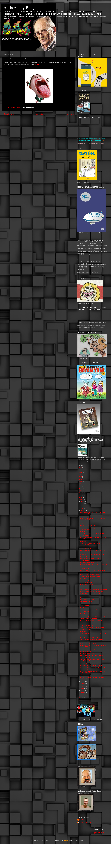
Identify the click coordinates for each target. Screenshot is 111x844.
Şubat (82, 692)
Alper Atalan (82, 819)
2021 (80, 472)
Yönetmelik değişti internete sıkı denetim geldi (92, 576)
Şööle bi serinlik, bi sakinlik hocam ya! (90, 574)
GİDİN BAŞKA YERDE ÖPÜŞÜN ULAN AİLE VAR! (93, 665)
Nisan (82, 688)
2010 (80, 497)
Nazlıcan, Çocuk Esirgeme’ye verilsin (89, 649)
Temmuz (83, 681)
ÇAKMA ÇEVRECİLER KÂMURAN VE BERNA (92, 554)
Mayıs (82, 686)
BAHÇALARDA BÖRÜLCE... (87, 599)
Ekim (82, 506)
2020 (80, 474)
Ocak (82, 695)
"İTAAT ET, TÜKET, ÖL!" (86, 602)
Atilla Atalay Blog (18, 7)
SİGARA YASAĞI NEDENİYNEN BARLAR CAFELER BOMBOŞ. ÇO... (91, 581)
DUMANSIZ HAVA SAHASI (87, 653)
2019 (80, 477)
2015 (80, 486)
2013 (80, 490)
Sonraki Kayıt (9, 114)
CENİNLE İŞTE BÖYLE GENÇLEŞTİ (89, 643)
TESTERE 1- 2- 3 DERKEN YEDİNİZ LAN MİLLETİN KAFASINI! (91, 624)
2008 (80, 697)
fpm (50, 840)
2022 (80, 470)
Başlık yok (83, 531)
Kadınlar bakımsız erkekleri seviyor (89, 607)
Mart (82, 690)
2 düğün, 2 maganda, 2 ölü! (87, 587)
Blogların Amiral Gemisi (85, 822)
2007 (80, 700)
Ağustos (83, 510)
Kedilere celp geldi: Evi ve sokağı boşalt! (90, 663)
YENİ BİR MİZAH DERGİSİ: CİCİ (88, 618)
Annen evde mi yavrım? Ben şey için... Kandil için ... (93, 616)
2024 (80, 467)
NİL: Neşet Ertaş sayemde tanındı (89, 562)
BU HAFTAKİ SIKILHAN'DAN (87, 584)
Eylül (82, 508)
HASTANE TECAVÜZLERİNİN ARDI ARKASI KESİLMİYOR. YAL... (92, 547)
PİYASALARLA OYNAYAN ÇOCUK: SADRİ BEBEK (93, 564)
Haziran (83, 683)
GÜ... (81, 597)
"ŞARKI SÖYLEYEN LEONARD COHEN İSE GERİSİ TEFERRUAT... (92, 594)
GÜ (81, 516)
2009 (80, 499)
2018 (80, 479)
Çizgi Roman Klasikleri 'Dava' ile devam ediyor (92, 591)
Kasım (82, 503)
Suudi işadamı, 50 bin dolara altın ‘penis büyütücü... (93, 589)
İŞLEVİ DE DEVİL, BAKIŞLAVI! (88, 525)
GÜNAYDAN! (83, 578)
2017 (80, 481)
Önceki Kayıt (69, 114)
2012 (80, 492)
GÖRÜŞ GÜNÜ (84, 556)
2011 (80, 495)
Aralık (82, 501)
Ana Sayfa (39, 114)
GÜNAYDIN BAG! (84, 613)
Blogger (66, 840)
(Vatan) (37, 64)
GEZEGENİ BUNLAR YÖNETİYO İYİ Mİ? (91, 637)
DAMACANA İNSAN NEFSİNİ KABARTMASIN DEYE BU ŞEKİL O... (92, 656)
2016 (80, 483)
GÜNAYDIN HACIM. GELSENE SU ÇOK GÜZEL (93, 675)
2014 (80, 488)
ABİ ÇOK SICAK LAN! (86, 651)
